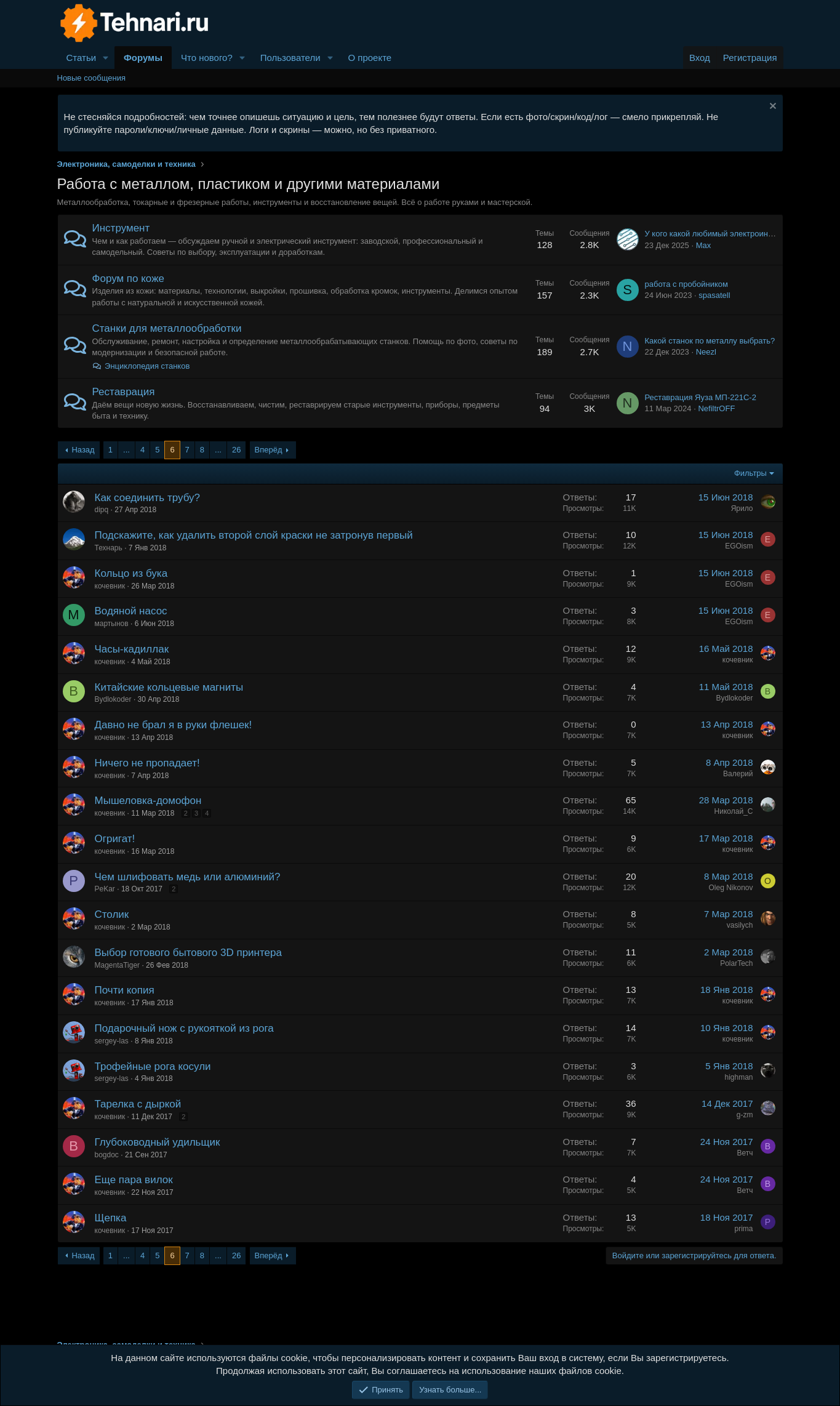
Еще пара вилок (134, 1180)
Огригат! (115, 839)
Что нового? (207, 57)
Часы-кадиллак (132, 649)
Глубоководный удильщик (157, 1142)
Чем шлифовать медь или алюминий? (188, 877)
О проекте (369, 57)
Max (703, 245)
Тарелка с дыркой (138, 1104)
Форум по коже (128, 278)
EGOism (739, 546)
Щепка (111, 1218)
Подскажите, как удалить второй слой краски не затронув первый (254, 535)
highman (738, 1077)
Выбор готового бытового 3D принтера (188, 952)
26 (236, 449)
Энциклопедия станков (141, 366)
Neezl (706, 351)
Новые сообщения (91, 77)
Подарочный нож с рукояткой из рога (184, 1028)
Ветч (745, 1153)
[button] (105, 57)
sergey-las (112, 1041)
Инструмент (121, 228)
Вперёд (268, 449)
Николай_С (733, 811)
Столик (112, 914)
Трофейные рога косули (153, 1066)
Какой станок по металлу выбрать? (710, 340)
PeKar (105, 889)
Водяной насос (131, 611)
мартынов (112, 623)
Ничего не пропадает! (147, 763)
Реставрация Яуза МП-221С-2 (700, 397)
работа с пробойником (687, 284)
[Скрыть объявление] (771, 107)
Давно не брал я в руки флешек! (173, 725)
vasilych (740, 925)
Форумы (143, 57)
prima (743, 1228)
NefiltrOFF (716, 408)
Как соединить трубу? (147, 498)
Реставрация (123, 392)
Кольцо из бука (131, 573)
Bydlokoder (113, 699)
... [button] (126, 449)
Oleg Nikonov (730, 887)
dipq (102, 509)
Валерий (738, 773)
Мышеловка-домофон (148, 800)
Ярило (742, 508)
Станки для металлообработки (167, 328)
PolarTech (736, 963)
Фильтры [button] (750, 473)
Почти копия (124, 990)
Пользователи (290, 57)
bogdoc (107, 1155)
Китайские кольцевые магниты (169, 687)
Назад (82, 449)
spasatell (714, 295)
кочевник (110, 586)
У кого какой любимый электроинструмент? (726, 233)
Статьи (81, 57)
